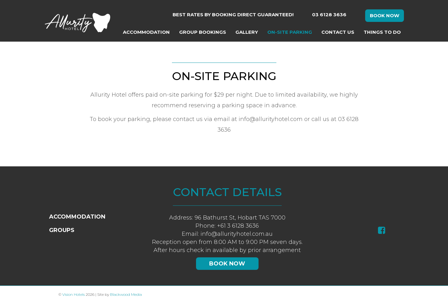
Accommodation (146, 32)
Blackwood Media (126, 294)
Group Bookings (202, 32)
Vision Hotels (73, 294)
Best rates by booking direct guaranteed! (233, 15)
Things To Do (382, 32)
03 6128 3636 (329, 15)
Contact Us (337, 32)
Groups (61, 230)
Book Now (384, 15)
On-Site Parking (289, 32)
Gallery (246, 32)
